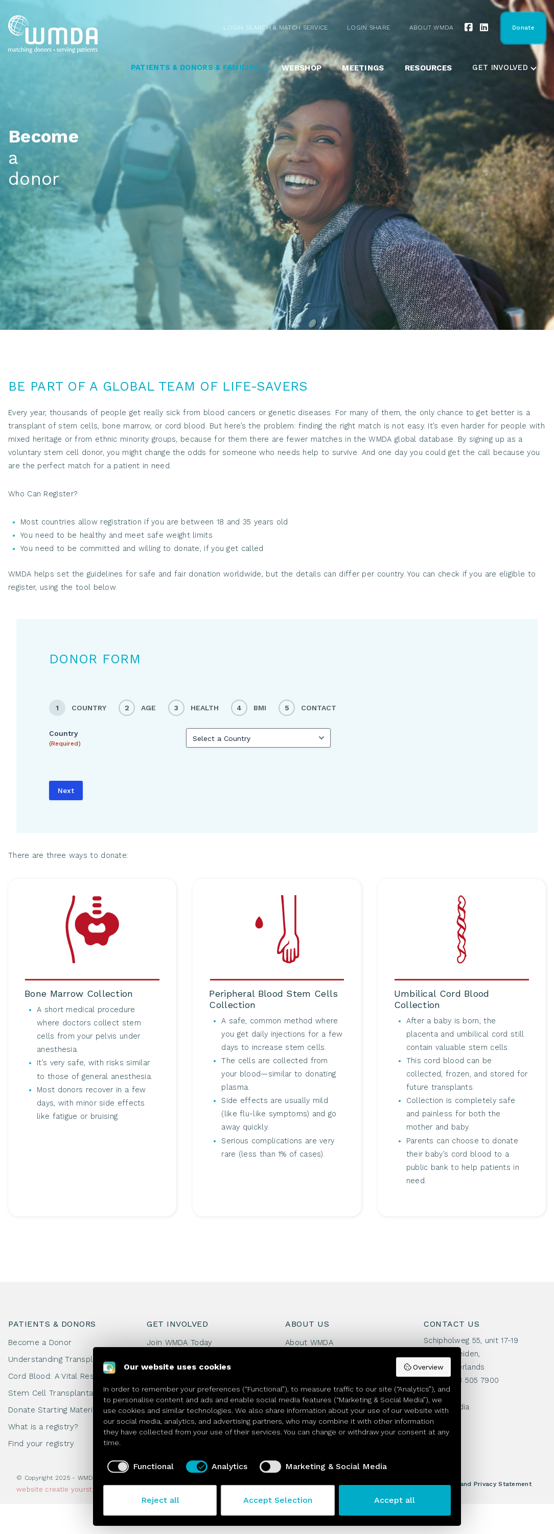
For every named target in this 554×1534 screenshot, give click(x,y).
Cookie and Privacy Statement (484, 1484)
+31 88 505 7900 (468, 1380)
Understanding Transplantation (66, 1359)
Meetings (363, 68)
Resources (428, 68)
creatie (56, 1489)
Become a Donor (40, 1342)
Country (65, 738)
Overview (423, 1367)
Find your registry (41, 1443)
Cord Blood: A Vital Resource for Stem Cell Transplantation (69, 1385)
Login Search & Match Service (275, 27)
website (29, 1489)
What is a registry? (43, 1426)
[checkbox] (138, 1466)
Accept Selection (277, 1500)
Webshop (301, 68)
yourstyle (87, 1489)
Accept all (394, 1500)
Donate (523, 27)
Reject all (160, 1500)
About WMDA (431, 27)
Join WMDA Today (180, 1342)
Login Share (368, 27)
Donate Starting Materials (56, 1410)
